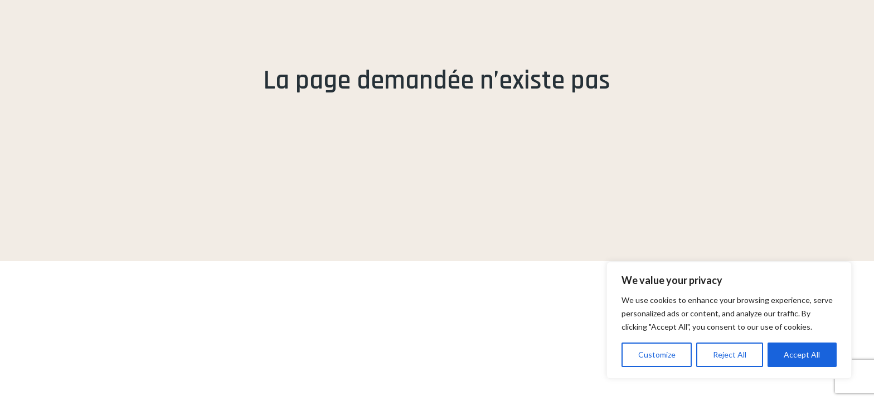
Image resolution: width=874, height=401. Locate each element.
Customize (657, 354)
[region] (729, 320)
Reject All (729, 354)
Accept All (802, 354)
